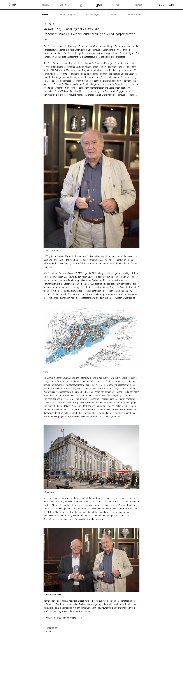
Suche (171, 4)
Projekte (45, 4)
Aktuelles (100, 4)
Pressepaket (50, 628)
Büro (82, 4)
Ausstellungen (92, 14)
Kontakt (138, 4)
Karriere (119, 4)
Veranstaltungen (67, 14)
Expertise (64, 4)
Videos (114, 14)
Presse (45, 14)
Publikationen (134, 14)
